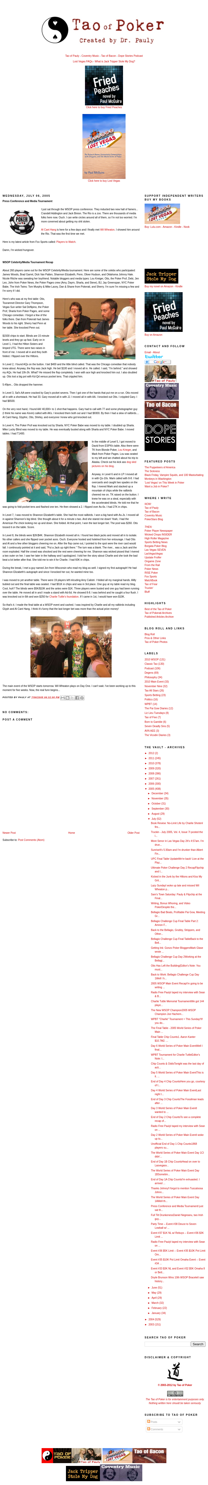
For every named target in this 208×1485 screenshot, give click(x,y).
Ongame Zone (153, 561)
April (154, 1297)
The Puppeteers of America (160, 467)
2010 (151, 763)
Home (71, 832)
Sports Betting (153, 695)
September (158, 808)
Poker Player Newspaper (159, 530)
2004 (151, 1319)
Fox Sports (151, 576)
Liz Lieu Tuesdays (155, 713)
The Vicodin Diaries (156, 735)
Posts (152, 1422)
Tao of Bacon (108, 55)
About (156, 352)
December (157, 793)
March (155, 1303)
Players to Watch (65, 242)
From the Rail (152, 565)
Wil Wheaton (107, 229)
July (154, 818)
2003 (151, 1324)
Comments (155, 1429)
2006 (151, 783)
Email (148, 352)
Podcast (149, 668)
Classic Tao (151, 663)
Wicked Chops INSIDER (158, 534)
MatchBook (151, 580)
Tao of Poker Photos (156, 642)
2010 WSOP (152, 659)
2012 (151, 753)
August (155, 813)
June (154, 1287)
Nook (186, 226)
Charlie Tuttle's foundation (64, 596)
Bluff (147, 591)
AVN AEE (150, 730)
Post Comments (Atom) (31, 840)
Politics (149, 699)
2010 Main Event (154, 681)
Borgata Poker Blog (156, 546)
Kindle (177, 226)
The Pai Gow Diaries (156, 708)
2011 (151, 758)
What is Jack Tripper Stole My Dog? (115, 61)
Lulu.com (155, 226)
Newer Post (9, 832)
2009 (151, 768)
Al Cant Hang (48, 229)
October (156, 803)
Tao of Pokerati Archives (158, 613)
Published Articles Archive (159, 616)
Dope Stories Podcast (130, 55)
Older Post (134, 832)
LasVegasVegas (154, 553)
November (157, 798)
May (154, 1292)
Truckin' (149, 588)
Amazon (167, 226)
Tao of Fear (151, 584)
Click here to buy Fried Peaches (104, 107)
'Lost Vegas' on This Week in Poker (164, 482)
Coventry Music (90, 55)
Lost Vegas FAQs (82, 61)
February (156, 1308)
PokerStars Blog (154, 519)
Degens (149, 672)
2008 (151, 773)
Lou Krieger (124, 449)
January (156, 1313)
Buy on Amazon (153, 334)
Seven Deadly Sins (155, 726)
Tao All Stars (152, 690)
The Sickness (152, 471)
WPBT (148, 704)
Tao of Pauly (72, 55)
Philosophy (151, 677)
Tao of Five (151, 717)
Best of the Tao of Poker (158, 609)
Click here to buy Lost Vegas (104, 180)
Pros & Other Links (155, 638)
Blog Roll (150, 634)
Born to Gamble (153, 721)
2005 (151, 788)
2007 (151, 778)
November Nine (153, 686)
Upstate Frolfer (153, 557)
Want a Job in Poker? (157, 486)
